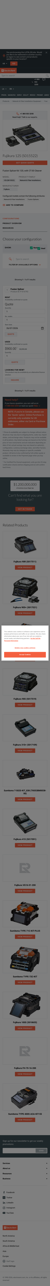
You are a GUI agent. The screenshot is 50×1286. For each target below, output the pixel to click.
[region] (25, 643)
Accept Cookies (25, 654)
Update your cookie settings (25, 648)
